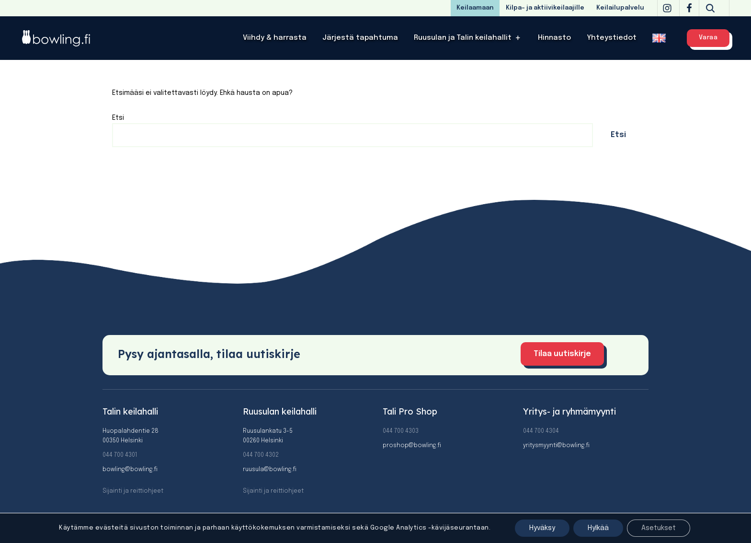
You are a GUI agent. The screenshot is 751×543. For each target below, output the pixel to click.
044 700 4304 (541, 431)
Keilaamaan (475, 8)
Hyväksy (542, 528)
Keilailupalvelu (620, 8)
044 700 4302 (261, 455)
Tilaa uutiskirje (562, 354)
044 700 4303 (401, 431)
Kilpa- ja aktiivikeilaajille (545, 8)
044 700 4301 (119, 455)
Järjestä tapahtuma (360, 38)
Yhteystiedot (612, 38)
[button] (518, 38)
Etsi (118, 118)
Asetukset (658, 528)
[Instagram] (667, 8)
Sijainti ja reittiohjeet (132, 491)
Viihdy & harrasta (275, 38)
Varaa (708, 38)
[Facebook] (689, 8)
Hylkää (598, 528)
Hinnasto (554, 38)
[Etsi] (710, 8)
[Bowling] (62, 38)
